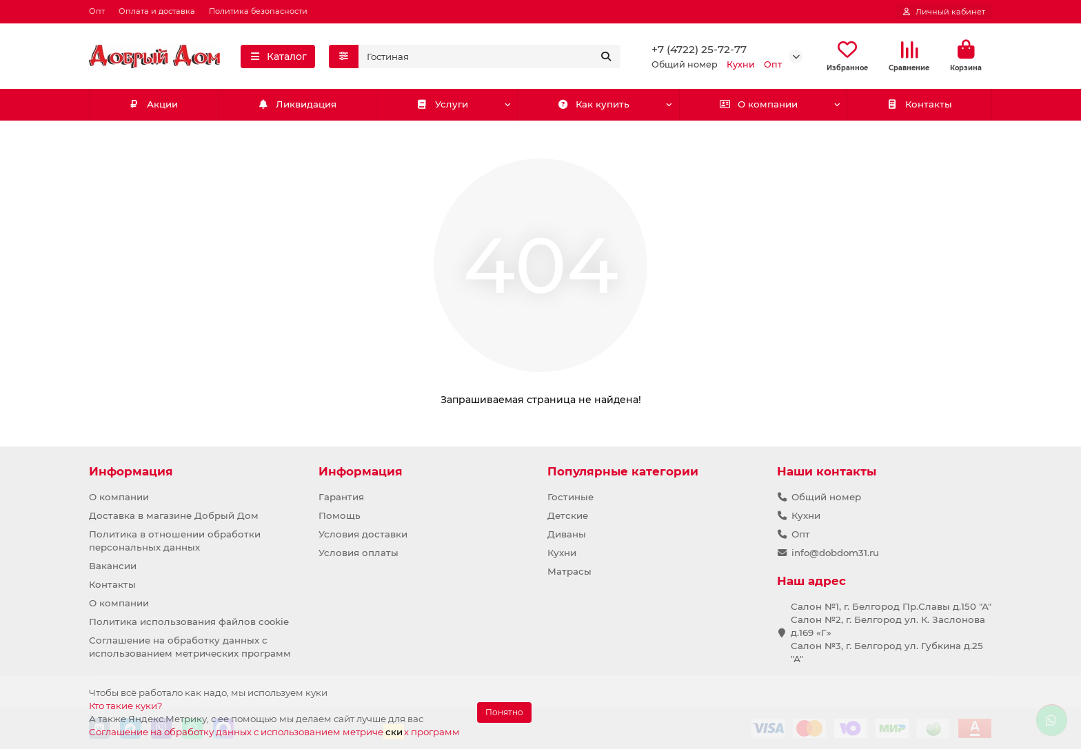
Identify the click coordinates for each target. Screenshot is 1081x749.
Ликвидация (296, 106)
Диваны (566, 534)
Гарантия (341, 496)
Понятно (504, 712)
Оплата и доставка (157, 11)
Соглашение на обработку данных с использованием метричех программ (274, 731)
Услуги (442, 106)
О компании (758, 106)
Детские (567, 515)
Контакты (919, 106)
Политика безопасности (258, 11)
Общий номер (826, 496)
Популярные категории (622, 471)
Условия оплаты (358, 552)
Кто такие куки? (126, 705)
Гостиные (570, 496)
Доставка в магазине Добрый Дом (174, 515)
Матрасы (569, 571)
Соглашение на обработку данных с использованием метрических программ (190, 647)
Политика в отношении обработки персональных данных (175, 541)
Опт (97, 11)
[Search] (489, 57)
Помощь (340, 515)
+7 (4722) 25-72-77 (699, 50)
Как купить (594, 106)
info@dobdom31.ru (835, 552)
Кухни (561, 552)
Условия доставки (363, 534)
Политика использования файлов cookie (189, 621)
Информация (131, 471)
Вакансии (113, 565)
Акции (154, 106)
